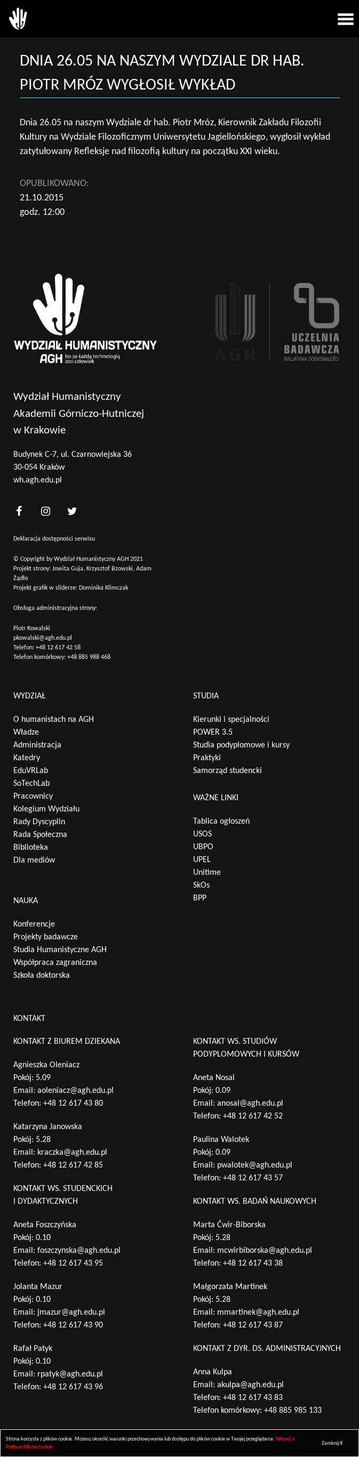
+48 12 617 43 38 (253, 1263)
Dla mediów (34, 860)
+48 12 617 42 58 (58, 648)
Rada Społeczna (40, 835)
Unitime (207, 872)
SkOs (201, 885)
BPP (199, 898)
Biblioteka (30, 847)
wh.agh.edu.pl (37, 480)
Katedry (26, 758)
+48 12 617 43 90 (73, 1325)
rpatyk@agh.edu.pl (70, 1374)
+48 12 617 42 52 (253, 1116)
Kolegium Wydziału (46, 809)
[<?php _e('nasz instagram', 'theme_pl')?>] (45, 512)
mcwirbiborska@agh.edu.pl (264, 1250)
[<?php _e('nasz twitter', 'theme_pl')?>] (72, 512)
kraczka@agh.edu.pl (72, 1152)
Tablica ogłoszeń (221, 821)
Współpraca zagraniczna (55, 963)
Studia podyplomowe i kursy (241, 745)
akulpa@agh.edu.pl (250, 1385)
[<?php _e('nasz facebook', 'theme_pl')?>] (18, 512)
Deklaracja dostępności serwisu (54, 539)
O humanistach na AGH (53, 719)
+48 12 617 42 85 (73, 1165)
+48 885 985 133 (293, 1410)
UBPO (203, 847)
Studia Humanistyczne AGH (60, 950)
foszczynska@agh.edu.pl (79, 1250)
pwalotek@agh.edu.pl (254, 1165)
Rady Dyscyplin (39, 822)
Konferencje (34, 924)
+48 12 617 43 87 (253, 1325)
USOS (202, 834)
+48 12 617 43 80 (73, 1103)
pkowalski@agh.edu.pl (42, 638)
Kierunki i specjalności (231, 719)
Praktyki (207, 758)
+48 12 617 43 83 (253, 1398)
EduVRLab (30, 771)
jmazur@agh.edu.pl (71, 1312)
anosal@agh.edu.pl (250, 1103)
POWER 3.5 (213, 732)
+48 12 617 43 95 (73, 1263)
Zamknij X (332, 1443)
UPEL (202, 860)
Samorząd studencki (227, 771)
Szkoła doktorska (41, 975)
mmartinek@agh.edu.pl (258, 1312)
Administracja (37, 745)
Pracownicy (33, 796)
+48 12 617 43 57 (253, 1178)
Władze (26, 732)
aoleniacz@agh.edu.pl (75, 1090)
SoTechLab (31, 783)
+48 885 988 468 (88, 657)
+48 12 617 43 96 (73, 1387)
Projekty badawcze (45, 937)
